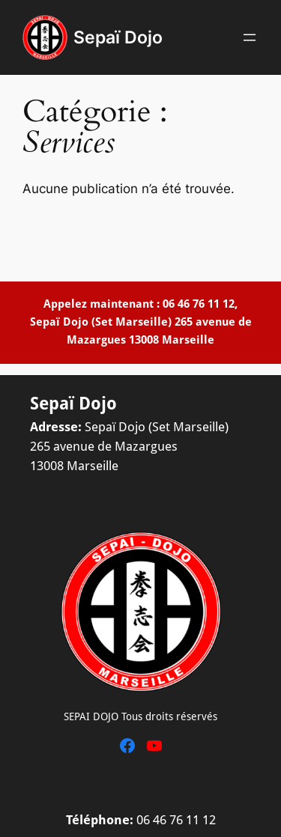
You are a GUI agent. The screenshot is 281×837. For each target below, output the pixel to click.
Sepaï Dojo (118, 37)
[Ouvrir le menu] (250, 37)
